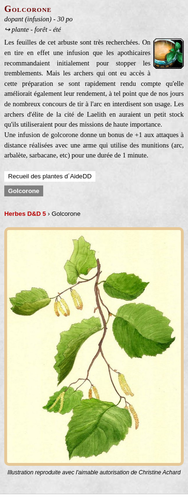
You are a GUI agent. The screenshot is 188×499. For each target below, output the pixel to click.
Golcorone (23, 190)
